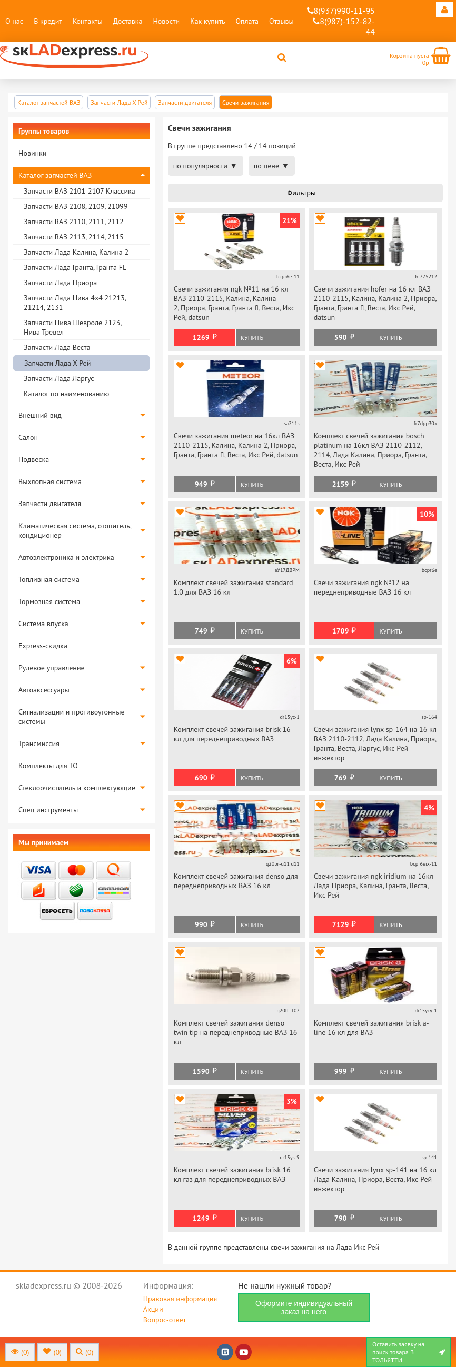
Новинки (32, 153)
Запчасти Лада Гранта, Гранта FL (75, 267)
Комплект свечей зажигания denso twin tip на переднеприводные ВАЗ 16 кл (236, 1032)
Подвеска (33, 459)
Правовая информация (180, 1298)
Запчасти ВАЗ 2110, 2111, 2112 (74, 221)
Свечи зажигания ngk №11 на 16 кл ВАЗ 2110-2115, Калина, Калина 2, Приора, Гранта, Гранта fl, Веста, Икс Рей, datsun (234, 303)
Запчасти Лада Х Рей (57, 363)
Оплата (247, 21)
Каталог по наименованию (66, 393)
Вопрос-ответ (164, 1319)
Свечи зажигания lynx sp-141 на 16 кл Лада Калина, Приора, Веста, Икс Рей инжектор (375, 1179)
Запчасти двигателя (49, 503)
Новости (166, 21)
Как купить (207, 21)
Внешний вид (40, 415)
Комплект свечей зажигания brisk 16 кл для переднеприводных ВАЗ (232, 734)
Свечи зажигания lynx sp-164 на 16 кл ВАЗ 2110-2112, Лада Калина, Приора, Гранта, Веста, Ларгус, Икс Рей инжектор (375, 743)
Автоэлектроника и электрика (66, 557)
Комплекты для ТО (48, 765)
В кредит (48, 21)
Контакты (88, 21)
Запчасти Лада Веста (57, 347)
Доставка (128, 21)
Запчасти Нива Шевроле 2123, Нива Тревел (72, 327)
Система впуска (43, 623)
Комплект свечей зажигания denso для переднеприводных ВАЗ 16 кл (236, 880)
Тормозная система (49, 601)
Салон (28, 437)
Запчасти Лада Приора (60, 282)
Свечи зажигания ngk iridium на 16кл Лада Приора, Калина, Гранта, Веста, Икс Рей (373, 885)
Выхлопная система (50, 481)
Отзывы (281, 21)
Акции (153, 1309)
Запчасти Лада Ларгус (59, 378)
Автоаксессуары (44, 690)
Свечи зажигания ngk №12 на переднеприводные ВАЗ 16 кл (362, 587)
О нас (14, 21)
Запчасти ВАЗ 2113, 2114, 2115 (74, 237)
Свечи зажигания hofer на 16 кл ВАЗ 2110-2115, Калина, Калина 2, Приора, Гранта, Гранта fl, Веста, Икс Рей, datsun (375, 303)
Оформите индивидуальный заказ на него (303, 1307)
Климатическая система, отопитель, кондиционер (74, 530)
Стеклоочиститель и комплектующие (76, 787)
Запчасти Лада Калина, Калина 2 (76, 252)
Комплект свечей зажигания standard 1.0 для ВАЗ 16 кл (233, 587)
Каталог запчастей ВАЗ (55, 175)
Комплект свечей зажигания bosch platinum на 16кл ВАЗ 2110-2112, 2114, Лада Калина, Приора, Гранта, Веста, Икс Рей (370, 450)
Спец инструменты (48, 810)
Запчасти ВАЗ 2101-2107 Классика (79, 191)
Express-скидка (42, 645)
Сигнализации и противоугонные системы (71, 716)
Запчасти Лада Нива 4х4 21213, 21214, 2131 (75, 302)
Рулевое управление (51, 667)
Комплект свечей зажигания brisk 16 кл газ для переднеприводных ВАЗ (232, 1174)
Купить (252, 337)
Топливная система (49, 579)
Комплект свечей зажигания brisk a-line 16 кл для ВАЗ (371, 1027)
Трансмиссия (39, 743)
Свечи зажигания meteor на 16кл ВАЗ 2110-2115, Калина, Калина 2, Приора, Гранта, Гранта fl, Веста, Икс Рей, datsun (236, 445)
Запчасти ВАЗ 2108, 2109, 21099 (75, 206)
